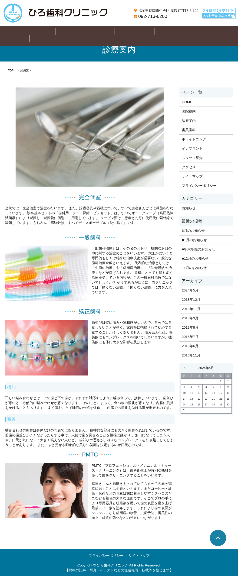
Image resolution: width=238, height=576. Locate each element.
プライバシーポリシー (199, 186)
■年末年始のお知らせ (198, 249)
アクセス (208, 32)
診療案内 (71, 32)
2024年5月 (190, 290)
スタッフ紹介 (182, 32)
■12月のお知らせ (195, 258)
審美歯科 (94, 32)
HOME (28, 32)
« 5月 (186, 368)
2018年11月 (191, 309)
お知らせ (189, 208)
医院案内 (49, 32)
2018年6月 (190, 346)
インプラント (152, 32)
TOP (10, 70)
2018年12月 (191, 299)
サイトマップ (192, 176)
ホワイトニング (121, 32)
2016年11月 (191, 355)
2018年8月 (190, 327)
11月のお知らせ (194, 268)
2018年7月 (190, 337)
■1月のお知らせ (194, 240)
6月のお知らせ (193, 231)
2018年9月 (190, 318)
